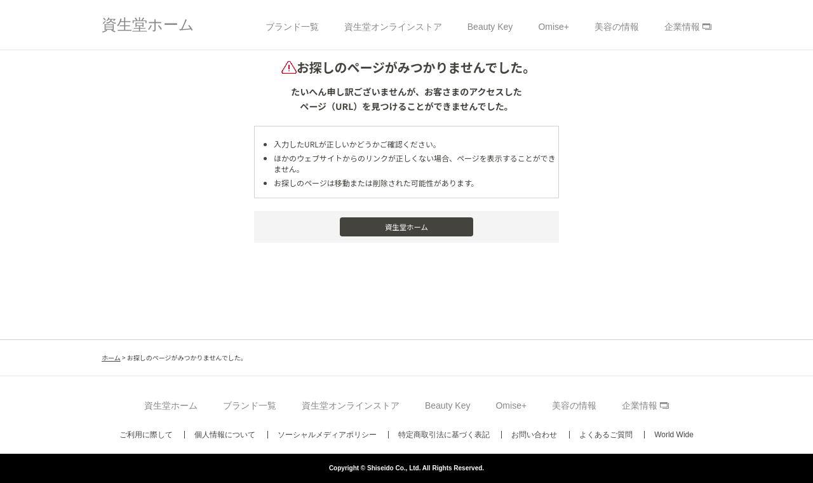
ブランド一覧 (292, 27)
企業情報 (682, 27)
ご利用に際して (146, 434)
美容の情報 (617, 27)
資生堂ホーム (148, 24)
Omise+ (553, 27)
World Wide (674, 434)
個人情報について (224, 434)
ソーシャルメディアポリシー (327, 434)
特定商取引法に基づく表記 (444, 434)
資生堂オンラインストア (393, 27)
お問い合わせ (534, 434)
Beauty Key (490, 27)
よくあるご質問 (606, 434)
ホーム (111, 357)
